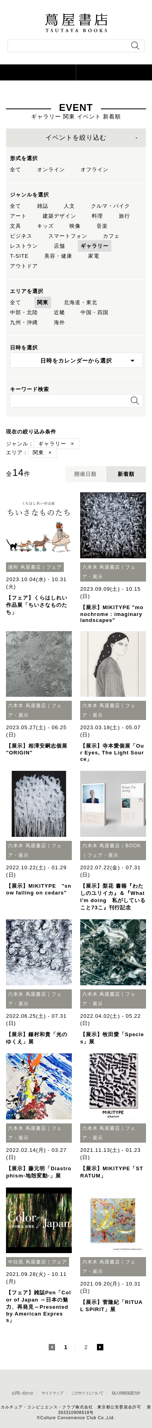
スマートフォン (67, 236)
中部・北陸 (24, 312)
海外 (59, 322)
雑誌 (42, 206)
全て (15, 169)
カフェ (111, 236)
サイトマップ (52, 1393)
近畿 (59, 312)
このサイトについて (87, 1393)
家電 (93, 256)
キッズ (45, 226)
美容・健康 (58, 256)
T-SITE (19, 256)
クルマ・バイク (110, 206)
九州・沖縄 (24, 322)
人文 (69, 206)
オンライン (51, 169)
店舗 (59, 246)
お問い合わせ (22, 1393)
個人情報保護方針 (126, 1393)
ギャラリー (95, 246)
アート (18, 216)
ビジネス (21, 236)
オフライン (95, 169)
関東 (42, 302)
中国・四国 (95, 312)
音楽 (102, 226)
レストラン (24, 246)
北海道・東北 (80, 302)
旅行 (124, 216)
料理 (97, 216)
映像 (75, 226)
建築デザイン (59, 216)
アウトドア (24, 266)
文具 (15, 226)
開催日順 (85, 474)
